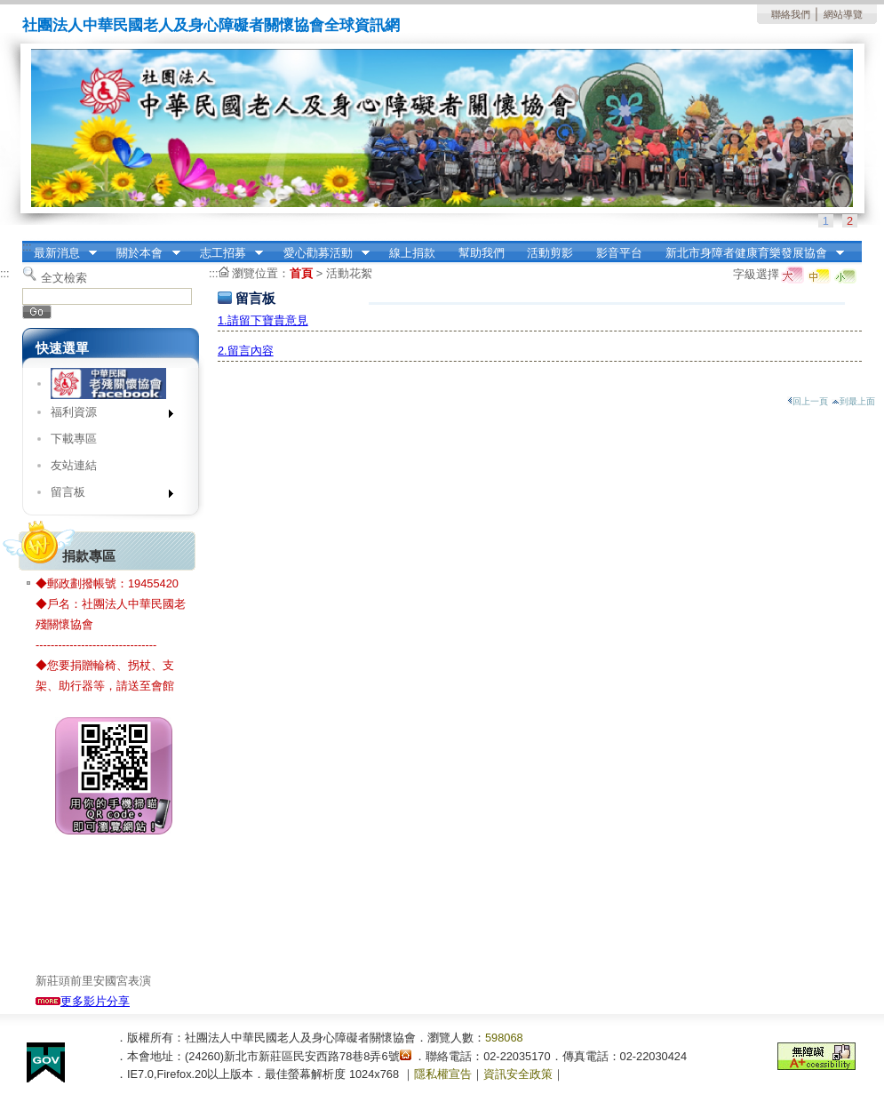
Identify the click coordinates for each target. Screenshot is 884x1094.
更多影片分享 (83, 1001)
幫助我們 (481, 253)
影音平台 (619, 253)
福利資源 (106, 415)
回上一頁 (807, 401)
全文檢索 (64, 277)
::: (27, 246)
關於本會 (143, 253)
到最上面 (853, 401)
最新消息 (59, 253)
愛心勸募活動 (321, 253)
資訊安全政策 (518, 1074)
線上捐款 (412, 253)
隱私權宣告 (443, 1074)
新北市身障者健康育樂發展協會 (749, 253)
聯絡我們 (790, 14)
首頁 (301, 273)
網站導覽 (843, 14)
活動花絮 (349, 273)
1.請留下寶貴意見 (263, 320)
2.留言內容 (246, 350)
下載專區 (74, 438)
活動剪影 (550, 253)
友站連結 (74, 465)
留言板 (106, 495)
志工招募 (225, 253)
